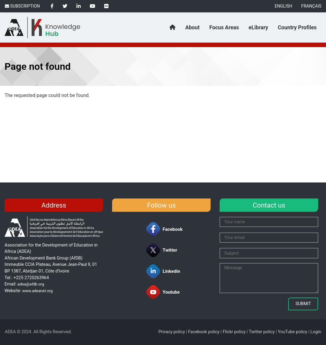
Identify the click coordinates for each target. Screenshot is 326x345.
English (283, 6)
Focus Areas (224, 27)
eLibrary (258, 27)
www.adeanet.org (37, 291)
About (192, 27)
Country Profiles (297, 27)
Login (316, 331)
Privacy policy (171, 331)
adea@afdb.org (31, 284)
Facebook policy (204, 331)
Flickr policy (234, 331)
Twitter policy (262, 331)
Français (311, 6)
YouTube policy (292, 331)
